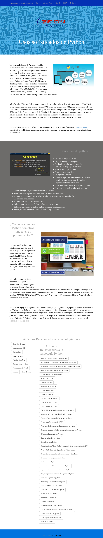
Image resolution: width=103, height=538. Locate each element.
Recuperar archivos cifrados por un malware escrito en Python (61, 430)
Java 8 (27, 364)
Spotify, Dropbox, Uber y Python (52, 506)
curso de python (81, 127)
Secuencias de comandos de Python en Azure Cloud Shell (60, 454)
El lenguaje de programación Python (53, 458)
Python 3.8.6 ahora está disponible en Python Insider (58, 450)
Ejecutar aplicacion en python (50, 438)
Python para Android (47, 390)
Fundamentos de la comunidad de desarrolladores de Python (60, 366)
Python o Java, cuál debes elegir (51, 374)
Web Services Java (19, 360)
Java (37, 3)
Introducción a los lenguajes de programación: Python (58, 362)
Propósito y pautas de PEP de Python (53, 482)
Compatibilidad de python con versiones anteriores (57, 410)
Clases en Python (46, 382)
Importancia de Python (48, 386)
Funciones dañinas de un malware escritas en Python (58, 426)
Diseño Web (47, 3)
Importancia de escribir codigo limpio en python (56, 414)
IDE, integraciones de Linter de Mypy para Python (57, 474)
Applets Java (17, 352)
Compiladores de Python (49, 442)
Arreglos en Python (47, 378)
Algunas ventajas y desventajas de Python (54, 370)
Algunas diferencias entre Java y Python (54, 358)
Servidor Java (17, 364)
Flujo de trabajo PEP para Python (52, 486)
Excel (58, 3)
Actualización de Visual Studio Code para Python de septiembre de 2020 (64, 446)
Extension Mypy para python (50, 478)
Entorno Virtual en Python (49, 398)
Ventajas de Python (47, 521)
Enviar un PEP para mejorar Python (52, 490)
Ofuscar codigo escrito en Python (52, 434)
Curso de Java (26, 372)
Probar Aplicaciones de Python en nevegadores (56, 418)
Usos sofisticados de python (50, 513)
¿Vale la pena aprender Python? (51, 517)
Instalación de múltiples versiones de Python (55, 466)
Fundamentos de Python (49, 402)
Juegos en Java (18, 356)
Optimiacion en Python (48, 462)
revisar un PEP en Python (49, 494)
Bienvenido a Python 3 (48, 498)
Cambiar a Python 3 (47, 502)
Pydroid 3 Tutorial (47, 394)
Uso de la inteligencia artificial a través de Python (57, 510)
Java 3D (15, 372)
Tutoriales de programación (21, 3)
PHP (65, 3)
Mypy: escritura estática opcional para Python (56, 470)
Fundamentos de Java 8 (20, 368)
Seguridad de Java (19, 344)
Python (72, 3)
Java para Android (19, 348)
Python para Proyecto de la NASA (52, 422)
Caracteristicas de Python (49, 406)
